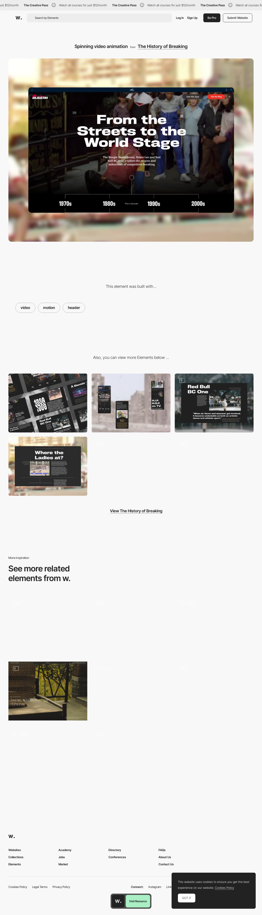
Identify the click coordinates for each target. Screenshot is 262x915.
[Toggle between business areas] (47, 625)
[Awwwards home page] (118, 901)
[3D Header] (130, 691)
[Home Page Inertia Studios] (214, 625)
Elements (14, 864)
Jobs (61, 857)
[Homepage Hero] (130, 625)
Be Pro (212, 17)
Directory (115, 850)
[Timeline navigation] (130, 466)
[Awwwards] (19, 17)
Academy (64, 850)
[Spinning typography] (214, 466)
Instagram (154, 887)
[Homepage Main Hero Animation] (130, 753)
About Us (165, 857)
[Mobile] (130, 403)
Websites (14, 850)
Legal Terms (40, 887)
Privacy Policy (61, 887)
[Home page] (214, 691)
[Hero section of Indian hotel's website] (47, 691)
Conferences (117, 857)
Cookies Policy (17, 887)
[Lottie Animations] (47, 756)
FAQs (162, 850)
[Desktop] (47, 403)
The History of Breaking (163, 46)
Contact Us (166, 864)
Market (63, 864)
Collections (15, 857)
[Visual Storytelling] (214, 403)
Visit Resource (138, 901)
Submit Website (237, 17)
